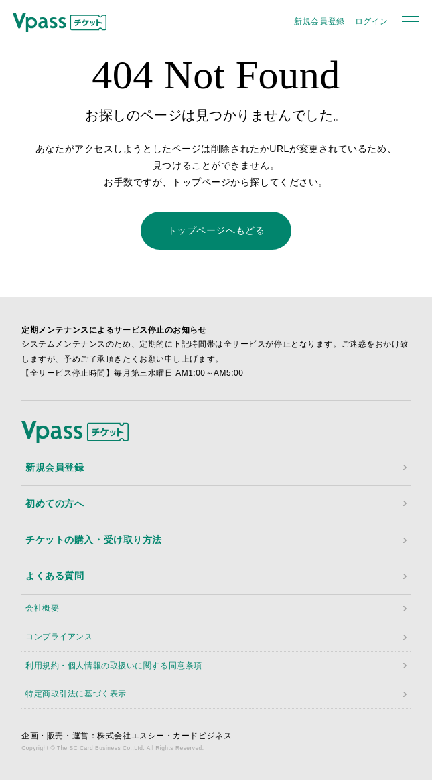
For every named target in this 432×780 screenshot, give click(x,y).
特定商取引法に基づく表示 (76, 693)
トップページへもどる (216, 230)
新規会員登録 (319, 21)
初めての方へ (54, 503)
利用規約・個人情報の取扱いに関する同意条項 (113, 665)
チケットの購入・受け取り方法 (93, 539)
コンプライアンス (58, 636)
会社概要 (42, 608)
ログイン (371, 21)
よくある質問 (54, 575)
